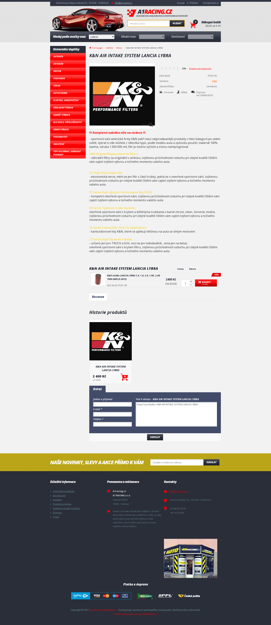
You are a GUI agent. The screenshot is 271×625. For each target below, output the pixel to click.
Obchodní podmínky (64, 491)
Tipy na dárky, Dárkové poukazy (67, 153)
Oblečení (58, 144)
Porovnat (168, 92)
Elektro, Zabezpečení (65, 100)
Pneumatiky (60, 136)
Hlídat (184, 92)
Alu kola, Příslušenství (67, 122)
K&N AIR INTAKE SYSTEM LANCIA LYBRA (111, 368)
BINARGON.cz (150, 614)
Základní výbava (63, 107)
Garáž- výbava (61, 114)
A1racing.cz (157, 13)
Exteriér (58, 63)
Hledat (177, 23)
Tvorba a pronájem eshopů (128, 614)
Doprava (57, 512)
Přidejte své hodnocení (200, 68)
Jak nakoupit (59, 495)
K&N (214, 81)
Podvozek (59, 78)
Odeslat (211, 462)
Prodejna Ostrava (62, 504)
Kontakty (57, 499)
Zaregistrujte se (211, 2)
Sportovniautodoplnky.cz (103, 609)
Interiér (58, 56)
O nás (56, 516)
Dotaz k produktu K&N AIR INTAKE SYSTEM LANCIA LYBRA (176, 414)
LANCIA (109, 47)
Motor (57, 71)
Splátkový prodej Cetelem (66, 508)
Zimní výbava (61, 129)
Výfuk (56, 85)
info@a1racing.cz (123, 2)
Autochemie (60, 93)
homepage (97, 47)
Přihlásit (194, 2)
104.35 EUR (171, 283)
